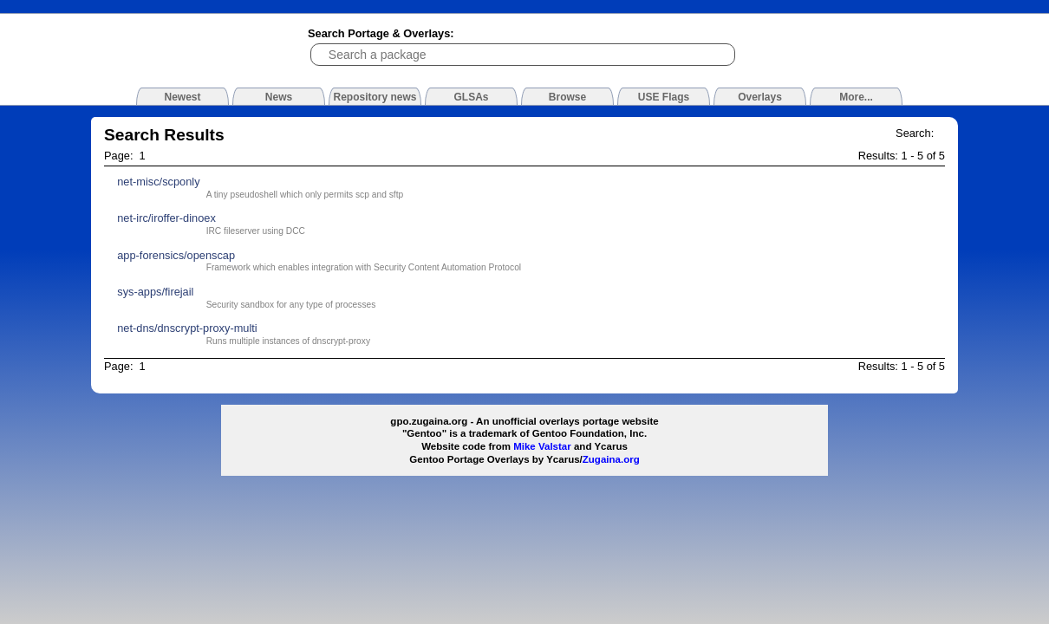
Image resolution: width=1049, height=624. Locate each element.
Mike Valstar (542, 446)
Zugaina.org (611, 459)
